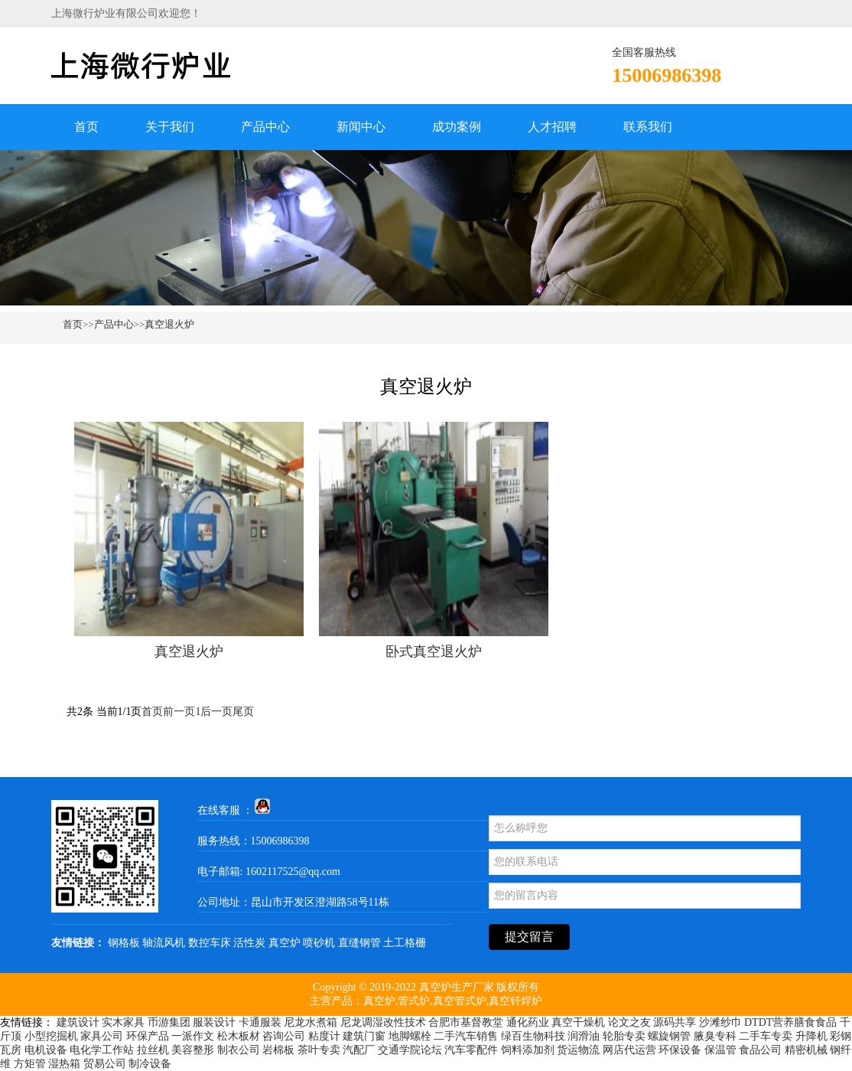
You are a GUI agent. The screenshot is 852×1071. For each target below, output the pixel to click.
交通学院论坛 (410, 1050)
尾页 (243, 711)
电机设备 (45, 1050)
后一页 (216, 711)
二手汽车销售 (466, 1036)
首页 (86, 126)
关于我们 (169, 126)
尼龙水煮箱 (310, 1022)
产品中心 (265, 126)
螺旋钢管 (669, 1036)
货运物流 (578, 1050)
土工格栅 (404, 943)
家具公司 (101, 1036)
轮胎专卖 (624, 1036)
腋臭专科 (715, 1036)
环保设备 (680, 1050)
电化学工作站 (102, 1050)
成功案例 (456, 126)
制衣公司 (238, 1050)
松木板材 (238, 1036)
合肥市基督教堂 (465, 1022)
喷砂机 (319, 943)
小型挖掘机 (51, 1036)
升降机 (811, 1036)
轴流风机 (163, 943)
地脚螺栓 (410, 1036)
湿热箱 (64, 1063)
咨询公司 (283, 1036)
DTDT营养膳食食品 (790, 1022)
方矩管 (30, 1063)
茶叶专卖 (319, 1050)
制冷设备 (149, 1063)
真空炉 (284, 943)
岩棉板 (278, 1050)
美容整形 (192, 1050)
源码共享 (674, 1022)
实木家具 (123, 1022)
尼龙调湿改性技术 (383, 1022)
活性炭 (249, 943)
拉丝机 (153, 1050)
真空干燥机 (578, 1022)
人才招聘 (552, 126)
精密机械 (806, 1050)
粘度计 (324, 1036)
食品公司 (760, 1050)
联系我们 (647, 126)
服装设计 (214, 1022)
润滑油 (583, 1036)
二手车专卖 (765, 1036)
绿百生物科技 (533, 1036)
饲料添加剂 (527, 1050)
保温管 (720, 1050)
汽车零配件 (471, 1050)
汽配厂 (359, 1050)
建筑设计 (78, 1022)
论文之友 (629, 1022)
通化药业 (527, 1022)
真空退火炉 (169, 324)
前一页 (179, 711)
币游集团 (169, 1022)
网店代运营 (629, 1050)
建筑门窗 (364, 1036)
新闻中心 (361, 126)
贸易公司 (104, 1063)
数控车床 (209, 943)
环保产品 (147, 1036)
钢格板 (124, 943)
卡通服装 (260, 1022)
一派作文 (192, 1036)
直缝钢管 (359, 943)
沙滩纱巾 (720, 1022)
